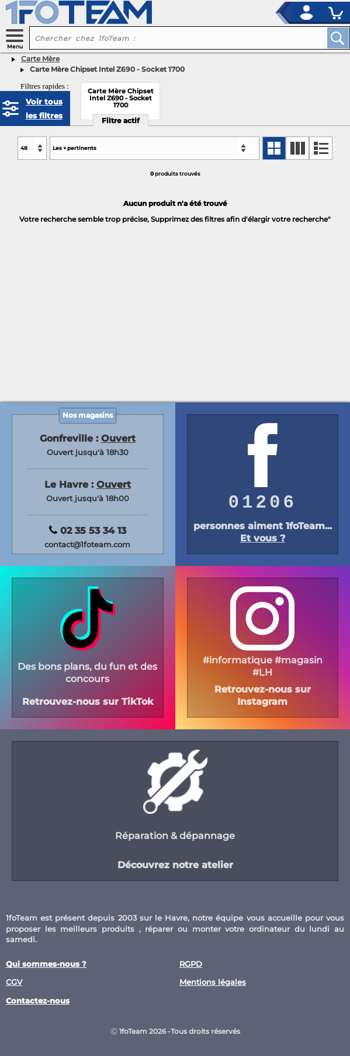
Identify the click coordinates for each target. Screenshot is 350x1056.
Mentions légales (212, 982)
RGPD (190, 964)
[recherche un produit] (169, 38)
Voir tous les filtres (44, 108)
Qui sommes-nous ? (46, 964)
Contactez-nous (38, 1000)
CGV (14, 982)
